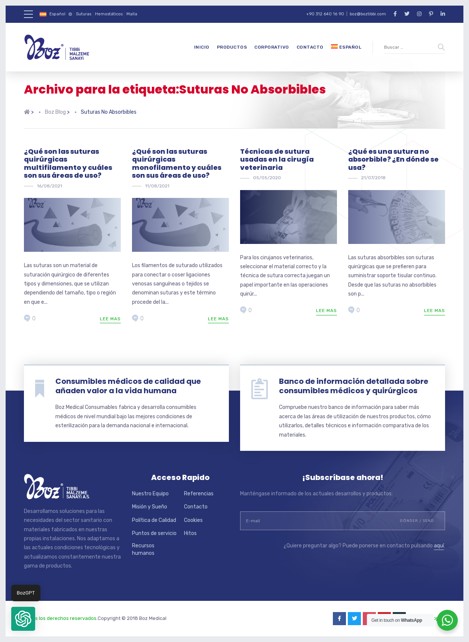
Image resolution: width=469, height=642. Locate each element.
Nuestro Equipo (150, 493)
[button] (23, 619)
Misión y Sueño (149, 507)
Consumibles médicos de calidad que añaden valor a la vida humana (128, 386)
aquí (439, 545)
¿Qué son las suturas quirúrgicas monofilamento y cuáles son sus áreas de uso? (176, 163)
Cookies (193, 520)
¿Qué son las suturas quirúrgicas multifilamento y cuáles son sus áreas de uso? (68, 163)
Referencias (199, 493)
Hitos (190, 533)
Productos (232, 47)
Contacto (310, 47)
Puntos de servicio (154, 533)
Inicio (201, 47)
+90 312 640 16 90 (325, 14)
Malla (131, 14)
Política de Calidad (154, 520)
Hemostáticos (109, 14)
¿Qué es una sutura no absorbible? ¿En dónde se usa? (393, 159)
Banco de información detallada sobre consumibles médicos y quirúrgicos (353, 386)
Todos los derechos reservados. (61, 618)
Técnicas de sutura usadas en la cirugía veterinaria (277, 159)
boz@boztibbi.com (368, 14)
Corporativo (271, 47)
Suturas (83, 14)
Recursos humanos (143, 549)
